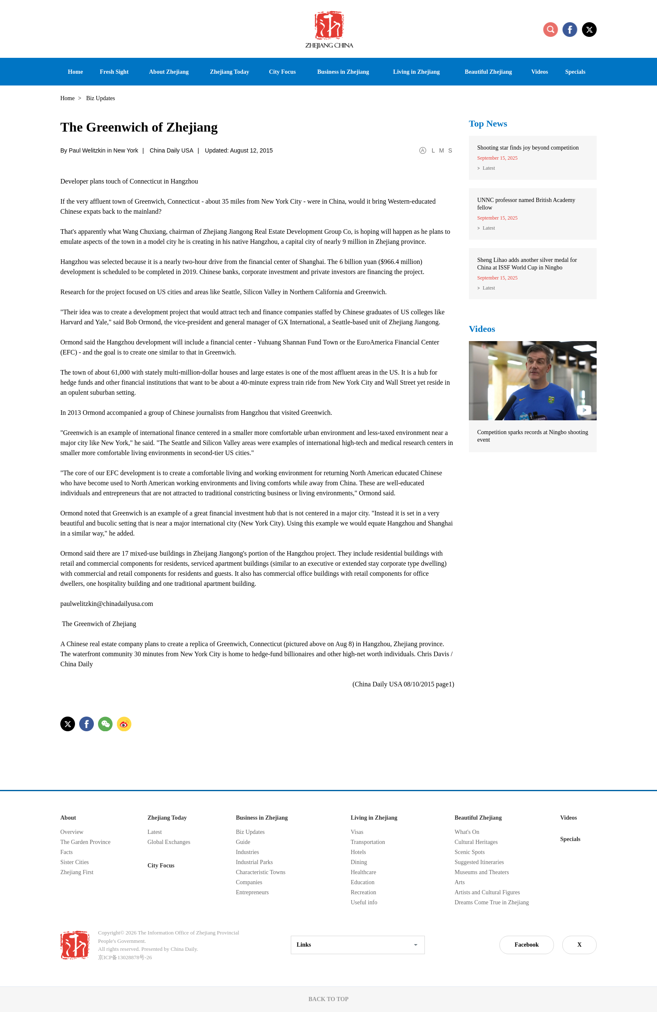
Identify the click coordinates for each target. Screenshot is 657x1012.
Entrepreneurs (252, 892)
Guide (243, 842)
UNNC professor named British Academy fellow (526, 204)
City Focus (160, 865)
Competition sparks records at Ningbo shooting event (532, 436)
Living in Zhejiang (374, 818)
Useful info (364, 902)
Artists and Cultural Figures (487, 892)
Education (363, 882)
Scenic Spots (470, 852)
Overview (71, 832)
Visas (357, 832)
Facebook (527, 945)
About (68, 818)
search (550, 29)
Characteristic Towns (260, 872)
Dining (359, 862)
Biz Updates (250, 832)
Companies (249, 882)
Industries (247, 852)
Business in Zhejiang (262, 818)
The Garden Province (85, 842)
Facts (66, 852)
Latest (489, 168)
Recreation (363, 892)
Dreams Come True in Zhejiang (492, 902)
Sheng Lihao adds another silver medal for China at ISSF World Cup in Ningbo (527, 264)
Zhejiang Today (167, 818)
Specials (570, 839)
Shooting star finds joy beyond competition (528, 148)
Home (67, 98)
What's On (467, 832)
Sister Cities (74, 862)
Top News (488, 123)
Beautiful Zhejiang (478, 818)
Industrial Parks (254, 862)
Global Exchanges (168, 842)
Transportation (368, 842)
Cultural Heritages (476, 842)
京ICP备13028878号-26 (125, 957)
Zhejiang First (76, 872)
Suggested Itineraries (479, 862)
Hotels (358, 852)
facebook (569, 29)
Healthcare (363, 872)
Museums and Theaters (482, 872)
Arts (460, 882)
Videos (482, 329)
